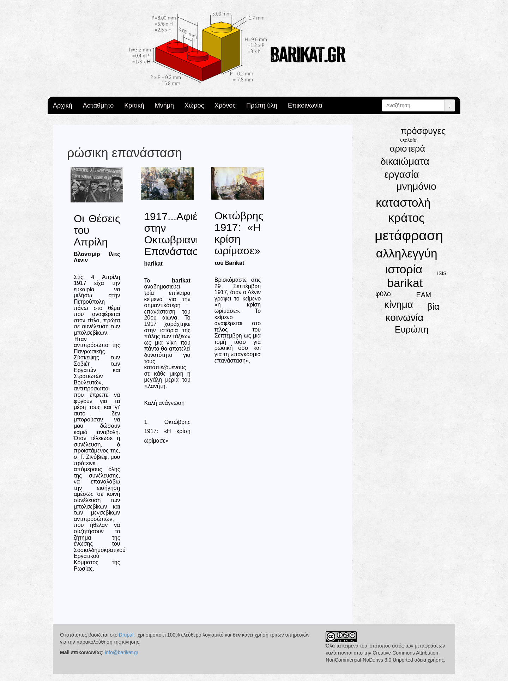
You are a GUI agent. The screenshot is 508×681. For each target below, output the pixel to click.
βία (433, 306)
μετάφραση (409, 235)
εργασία (401, 174)
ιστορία (404, 269)
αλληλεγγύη (406, 253)
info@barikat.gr (121, 652)
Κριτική (134, 105)
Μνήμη (164, 105)
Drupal (126, 635)
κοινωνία (405, 317)
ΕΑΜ (423, 295)
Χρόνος (225, 105)
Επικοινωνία (305, 105)
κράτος (406, 217)
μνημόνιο (416, 186)
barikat (405, 283)
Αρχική (62, 105)
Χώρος (194, 105)
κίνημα (398, 304)
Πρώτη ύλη (261, 105)
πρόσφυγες (423, 131)
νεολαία (408, 140)
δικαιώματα (404, 161)
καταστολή (403, 202)
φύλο (383, 294)
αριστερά (407, 148)
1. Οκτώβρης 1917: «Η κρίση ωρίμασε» (167, 431)
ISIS (441, 273)
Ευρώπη (412, 329)
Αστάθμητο (98, 105)
